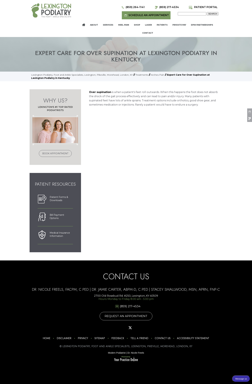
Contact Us (163, 338)
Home (84, 25)
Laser (148, 25)
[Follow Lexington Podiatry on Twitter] (130, 327)
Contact (147, 33)
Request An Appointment (126, 316)
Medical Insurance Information (54, 235)
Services (108, 25)
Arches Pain (157, 74)
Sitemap (99, 338)
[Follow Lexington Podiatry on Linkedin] (147, 327)
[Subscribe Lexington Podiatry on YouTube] (138, 327)
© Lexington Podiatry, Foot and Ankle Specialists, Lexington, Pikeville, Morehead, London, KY (126, 346)
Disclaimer (64, 338)
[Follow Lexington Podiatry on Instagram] (105, 327)
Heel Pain (123, 25)
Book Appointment (55, 153)
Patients (162, 25)
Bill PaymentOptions (51, 217)
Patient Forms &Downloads (53, 199)
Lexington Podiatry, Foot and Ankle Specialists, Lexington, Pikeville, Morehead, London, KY (82, 74)
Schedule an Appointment (146, 15)
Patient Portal (203, 7)
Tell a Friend (139, 338)
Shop (137, 25)
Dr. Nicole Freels (135, 353)
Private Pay (179, 25)
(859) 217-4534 (166, 7)
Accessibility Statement (193, 338)
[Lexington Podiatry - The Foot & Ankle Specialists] (51, 10)
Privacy (83, 338)
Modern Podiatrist (117, 353)
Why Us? (55, 100)
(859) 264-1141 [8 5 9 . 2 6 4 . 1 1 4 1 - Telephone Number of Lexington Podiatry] (133, 7)
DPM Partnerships (202, 25)
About (94, 25)
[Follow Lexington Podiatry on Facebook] (113, 327)
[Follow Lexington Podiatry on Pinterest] (122, 327)
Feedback (117, 338)
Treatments (141, 74)
